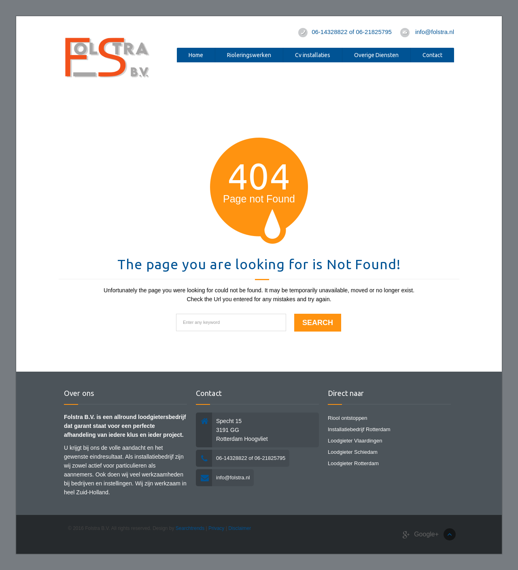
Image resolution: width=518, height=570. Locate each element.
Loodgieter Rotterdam (353, 463)
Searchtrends (190, 528)
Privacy (216, 528)
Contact (432, 55)
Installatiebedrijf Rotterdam (359, 429)
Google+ (421, 534)
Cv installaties (312, 55)
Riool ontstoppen (347, 418)
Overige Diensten (376, 55)
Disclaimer (239, 528)
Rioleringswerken (249, 55)
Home (196, 55)
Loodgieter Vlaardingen (355, 441)
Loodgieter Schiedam (353, 452)
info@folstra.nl (434, 31)
